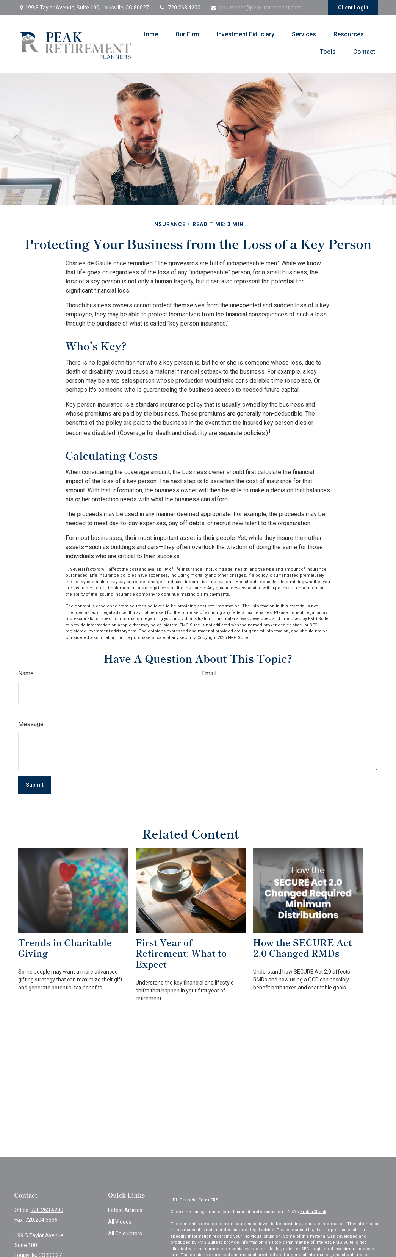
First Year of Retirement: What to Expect (181, 953)
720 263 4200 (179, 8)
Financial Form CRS (198, 1200)
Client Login (353, 8)
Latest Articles (125, 1210)
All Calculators (125, 1233)
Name (26, 673)
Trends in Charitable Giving (65, 948)
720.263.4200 (47, 1210)
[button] (149, 34)
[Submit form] (34, 785)
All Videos (119, 1222)
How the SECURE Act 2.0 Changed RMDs (302, 948)
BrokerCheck (313, 1211)
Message (31, 724)
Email (209, 673)
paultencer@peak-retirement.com (255, 8)
